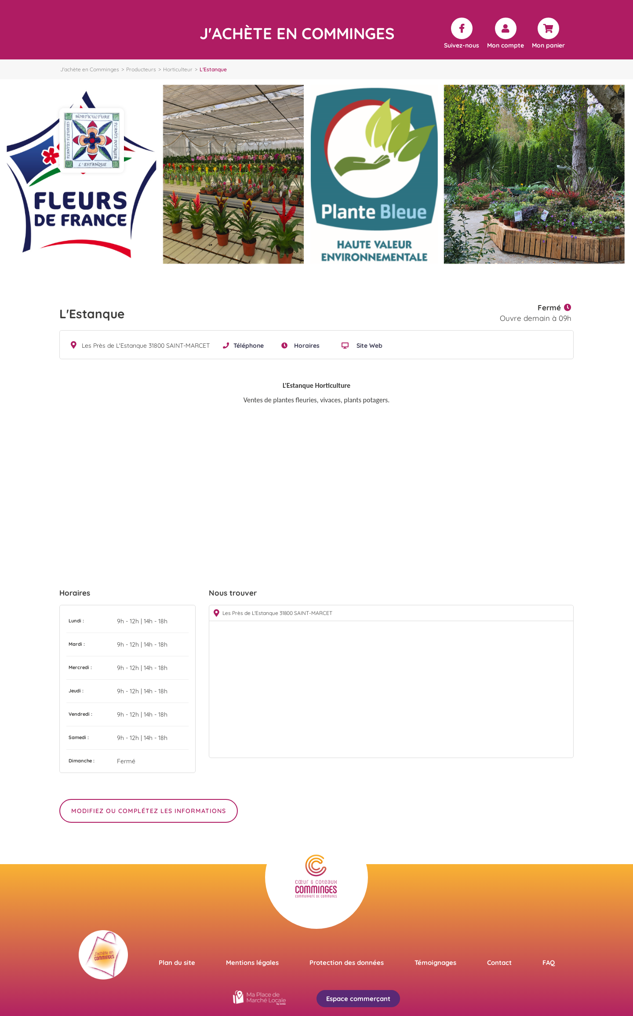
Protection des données (346, 962)
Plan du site (177, 962)
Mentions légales (252, 962)
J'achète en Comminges (89, 69)
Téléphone (248, 346)
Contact (499, 962)
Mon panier (548, 44)
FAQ (548, 962)
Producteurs (141, 69)
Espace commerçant (358, 998)
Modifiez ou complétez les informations (148, 811)
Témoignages (435, 962)
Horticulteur (178, 69)
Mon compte (505, 44)
